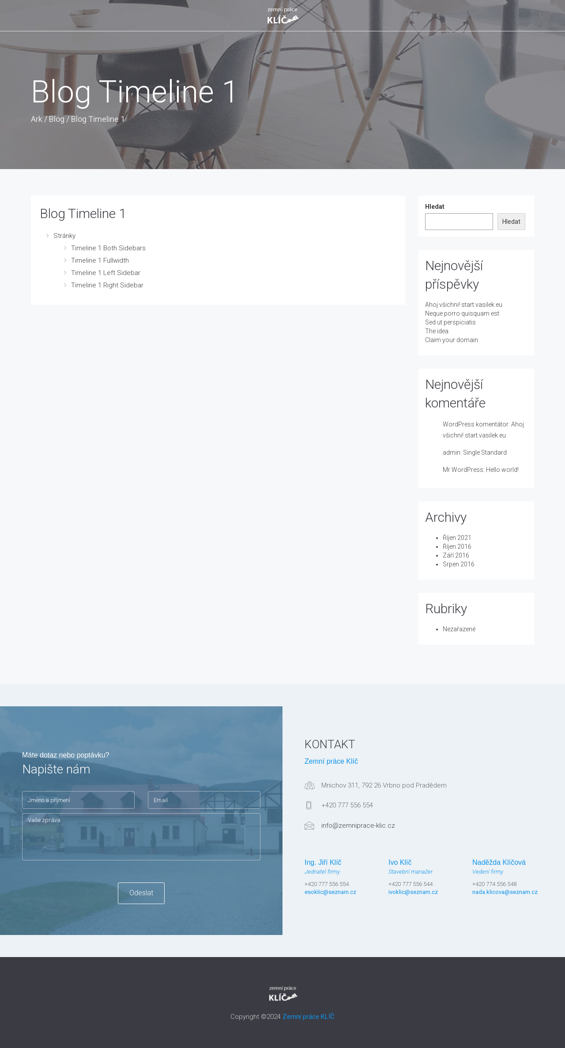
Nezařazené (459, 629)
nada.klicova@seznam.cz (505, 892)
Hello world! (502, 469)
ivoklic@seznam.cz (413, 892)
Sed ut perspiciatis (450, 322)
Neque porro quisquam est (462, 313)
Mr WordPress (463, 469)
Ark (36, 119)
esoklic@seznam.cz (330, 892)
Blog (56, 119)
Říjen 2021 (457, 537)
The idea (436, 331)
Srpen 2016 (459, 564)
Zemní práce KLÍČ (308, 1017)
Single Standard (485, 452)
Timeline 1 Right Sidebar (107, 285)
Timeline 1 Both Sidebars (108, 248)
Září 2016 (456, 555)
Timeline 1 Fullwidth (100, 260)
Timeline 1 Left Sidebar (105, 273)
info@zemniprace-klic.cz (358, 825)
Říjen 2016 (457, 546)
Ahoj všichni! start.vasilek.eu (463, 304)
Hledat (434, 206)
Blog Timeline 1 (83, 213)
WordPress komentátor (475, 424)
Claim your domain (451, 339)
